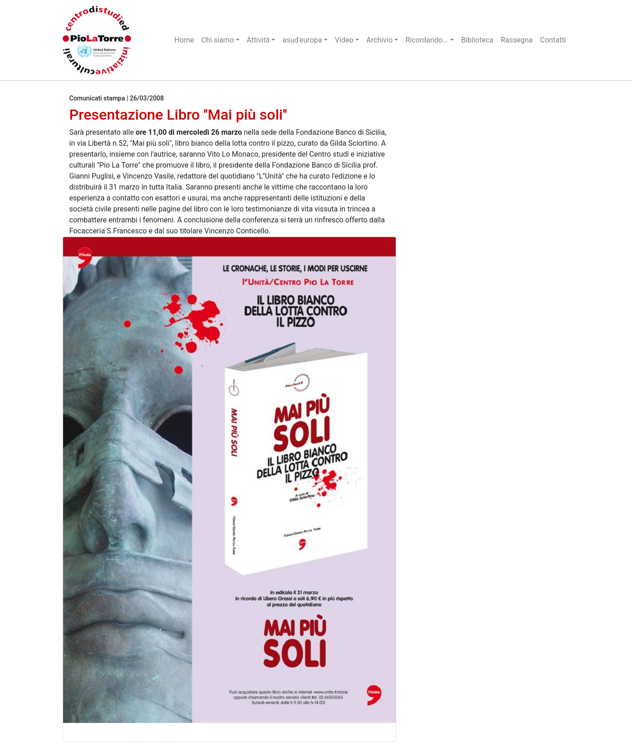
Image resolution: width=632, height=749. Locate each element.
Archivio (379, 40)
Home (184, 40)
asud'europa (302, 40)
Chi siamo (218, 40)
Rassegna (517, 40)
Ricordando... (426, 40)
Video (344, 40)
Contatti (553, 40)
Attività (258, 40)
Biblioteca (477, 40)
